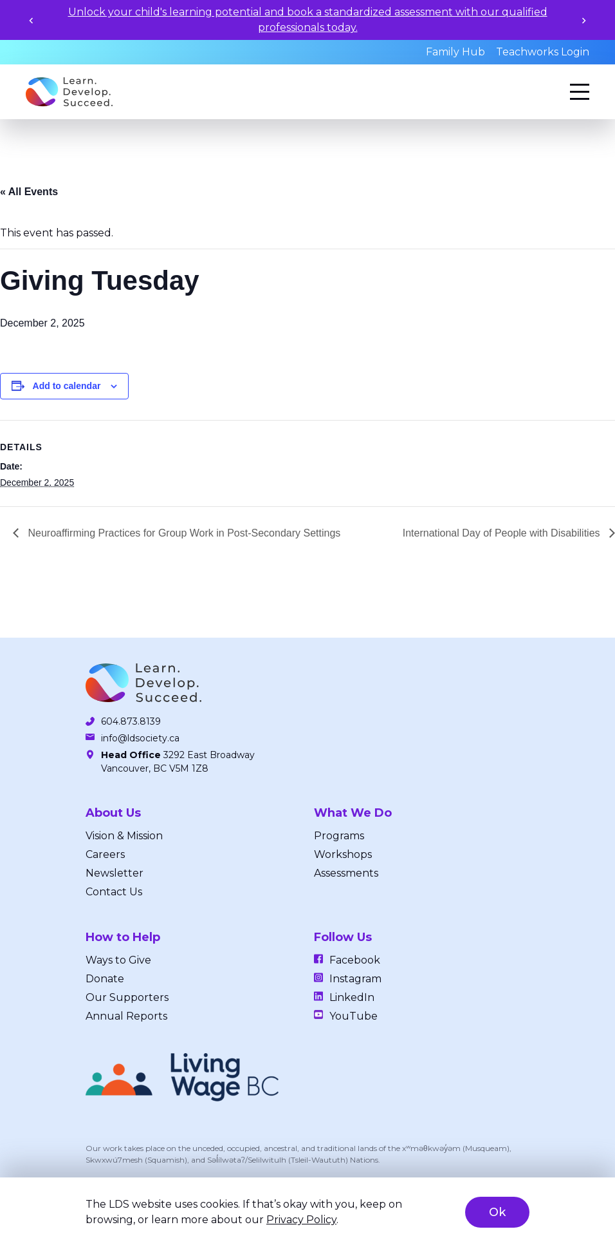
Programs (339, 836)
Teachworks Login (542, 52)
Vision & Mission (124, 836)
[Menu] (579, 92)
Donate (105, 979)
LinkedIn (351, 997)
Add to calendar (67, 386)
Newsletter (114, 873)
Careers (105, 854)
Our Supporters (127, 997)
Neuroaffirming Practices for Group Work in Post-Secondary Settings (182, 533)
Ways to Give (118, 960)
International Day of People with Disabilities (503, 533)
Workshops (343, 854)
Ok (497, 1212)
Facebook (354, 960)
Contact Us (114, 892)
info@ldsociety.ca (140, 738)
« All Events (29, 191)
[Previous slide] (31, 20)
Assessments (346, 873)
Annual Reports (126, 1016)
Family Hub (455, 52)
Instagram (355, 979)
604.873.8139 (131, 721)
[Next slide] (583, 20)
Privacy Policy (301, 1220)
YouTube (353, 1016)
